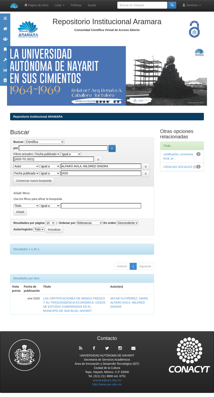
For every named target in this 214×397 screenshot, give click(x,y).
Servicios (191, 5)
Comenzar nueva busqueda (34, 180)
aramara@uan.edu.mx (107, 380)
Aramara (5, 30)
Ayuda (92, 5)
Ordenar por (67, 223)
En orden (109, 223)
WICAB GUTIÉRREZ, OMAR (128, 298)
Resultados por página (29, 223)
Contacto (5, 82)
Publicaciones (5, 51)
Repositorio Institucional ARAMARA (38, 116)
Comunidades (5, 40)
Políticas (76, 5)
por (15, 148)
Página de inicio (36, 5)
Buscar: (18, 141)
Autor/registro (23, 229)
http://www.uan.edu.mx (107, 384)
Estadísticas (5, 71)
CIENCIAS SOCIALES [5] (179, 167)
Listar (60, 5)
